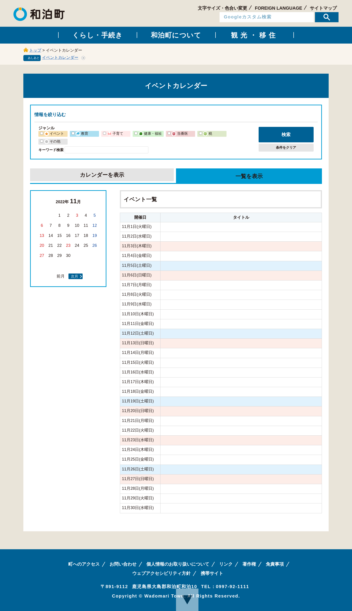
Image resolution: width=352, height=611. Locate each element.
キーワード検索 (51, 150)
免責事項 (275, 564)
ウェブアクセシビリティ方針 (161, 573)
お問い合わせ (123, 564)
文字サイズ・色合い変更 (222, 8)
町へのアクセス (84, 564)
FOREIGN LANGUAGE (278, 8)
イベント (54, 133)
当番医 (180, 133)
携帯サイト (212, 573)
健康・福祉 (150, 133)
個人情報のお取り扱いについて (177, 564)
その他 (52, 141)
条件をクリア (286, 147)
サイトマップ (323, 8)
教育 (82, 133)
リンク (226, 564)
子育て (115, 133)
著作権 (249, 564)
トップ (35, 50)
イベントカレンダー (60, 57)
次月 (74, 276)
